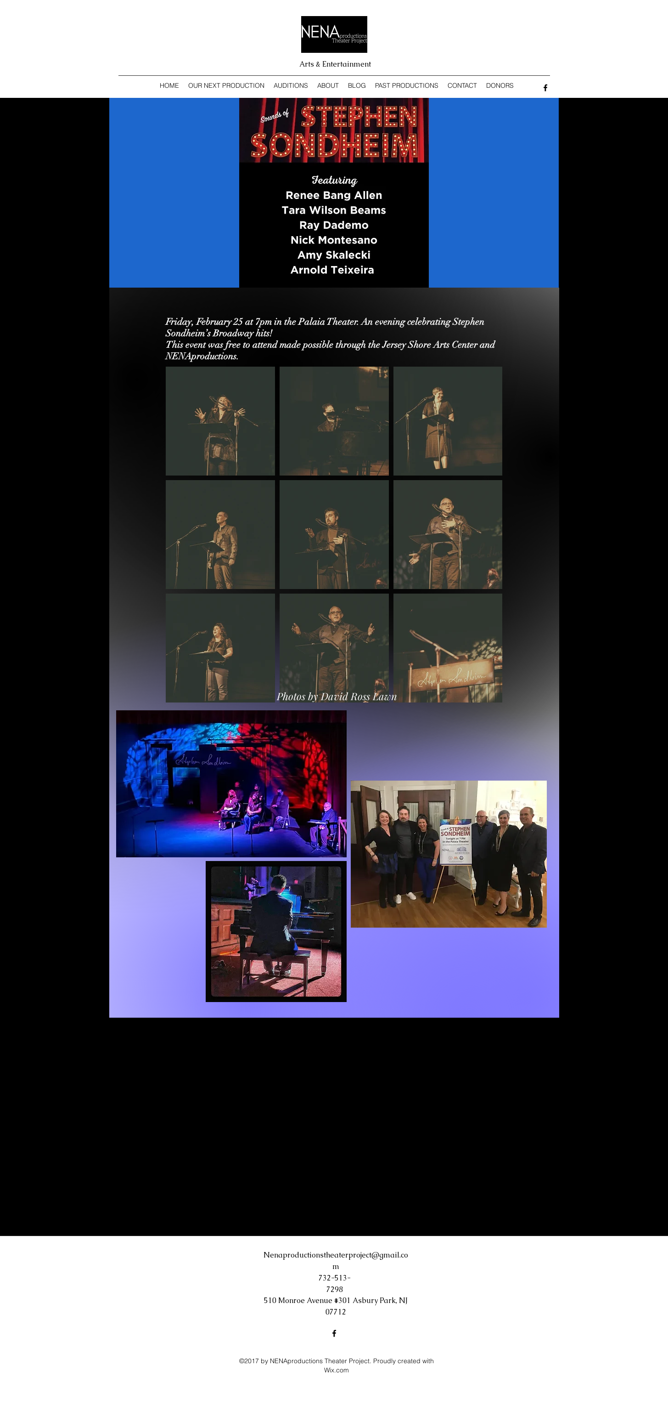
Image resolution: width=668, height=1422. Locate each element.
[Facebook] (545, 87)
